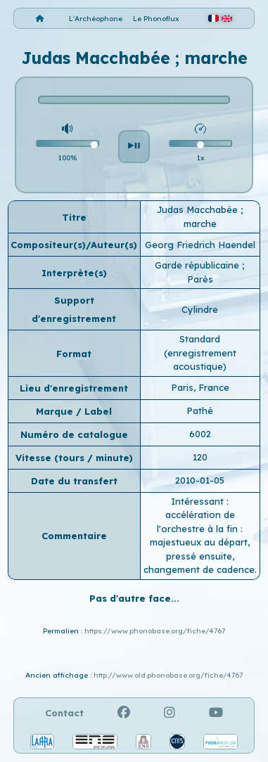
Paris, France (200, 387)
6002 (200, 433)
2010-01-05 (199, 480)
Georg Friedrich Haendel (200, 244)
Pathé (199, 410)
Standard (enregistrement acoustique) (200, 352)
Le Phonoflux (156, 18)
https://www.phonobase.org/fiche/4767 (154, 630)
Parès (200, 279)
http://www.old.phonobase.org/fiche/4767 (168, 675)
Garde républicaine (198, 265)
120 (200, 457)
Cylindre (199, 309)
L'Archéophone (95, 18)
